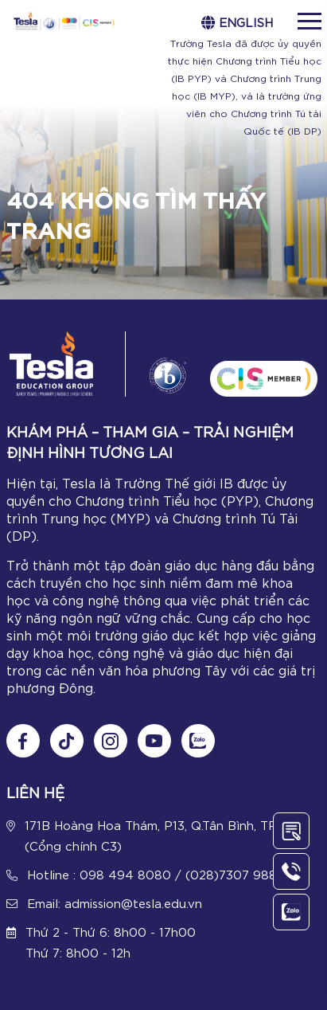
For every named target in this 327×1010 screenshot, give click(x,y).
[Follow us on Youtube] (154, 741)
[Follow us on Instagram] (110, 741)
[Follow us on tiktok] (67, 741)
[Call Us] (291, 871)
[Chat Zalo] (198, 741)
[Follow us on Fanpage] (23, 741)
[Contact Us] (291, 830)
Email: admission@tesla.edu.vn (114, 902)
